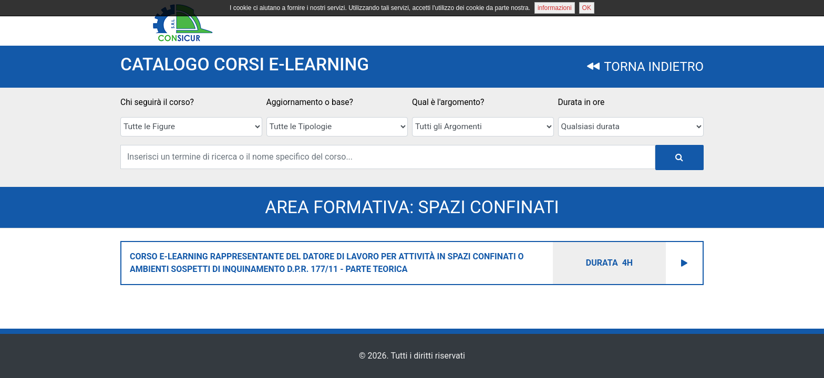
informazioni (555, 8)
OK (586, 8)
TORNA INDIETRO (645, 66)
